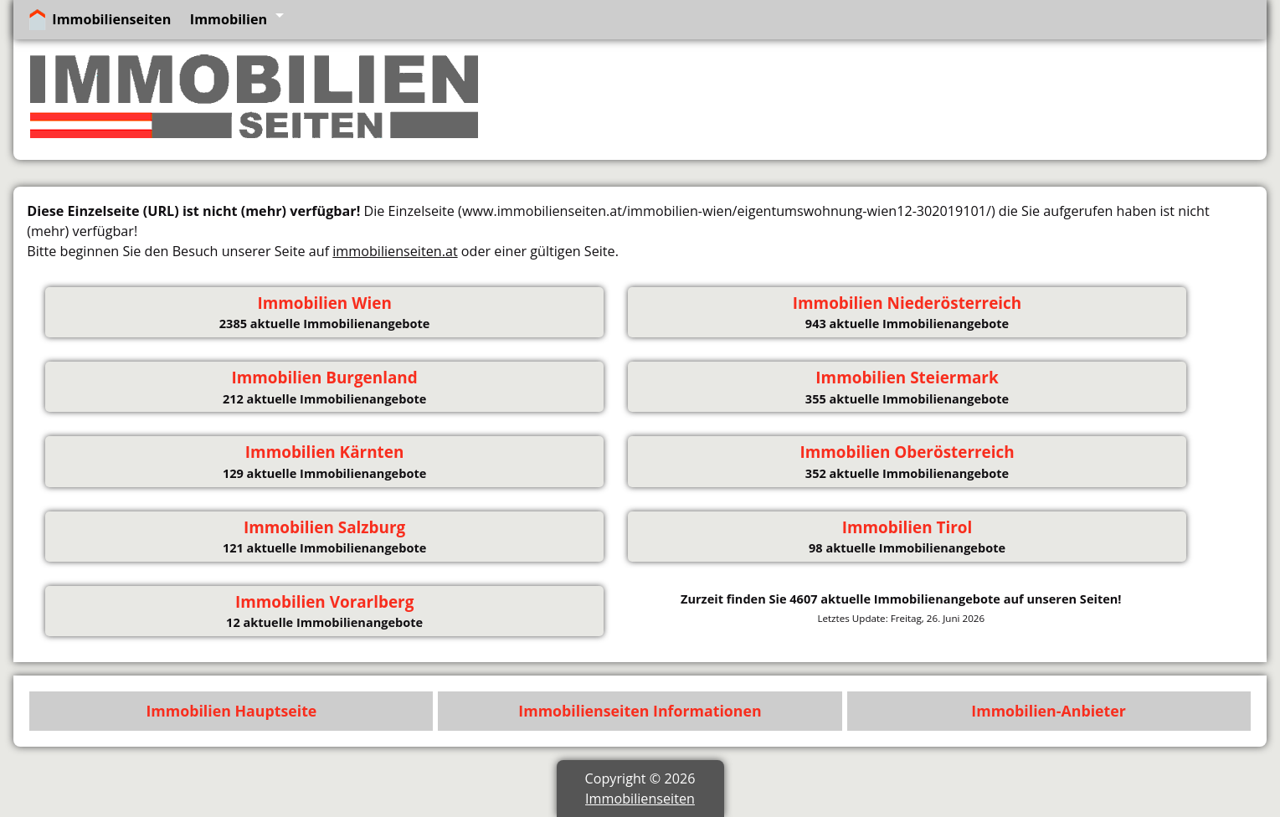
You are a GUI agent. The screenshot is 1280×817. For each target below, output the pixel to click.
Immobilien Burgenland (324, 377)
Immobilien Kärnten (324, 452)
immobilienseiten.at (394, 251)
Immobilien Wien (324, 303)
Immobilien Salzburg (324, 527)
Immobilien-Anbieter (1048, 711)
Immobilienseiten (111, 19)
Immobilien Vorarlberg (324, 602)
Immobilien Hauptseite (231, 711)
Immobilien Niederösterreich (907, 303)
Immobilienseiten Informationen (639, 711)
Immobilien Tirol (907, 527)
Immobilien (228, 19)
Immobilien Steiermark (906, 377)
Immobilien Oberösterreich (906, 452)
